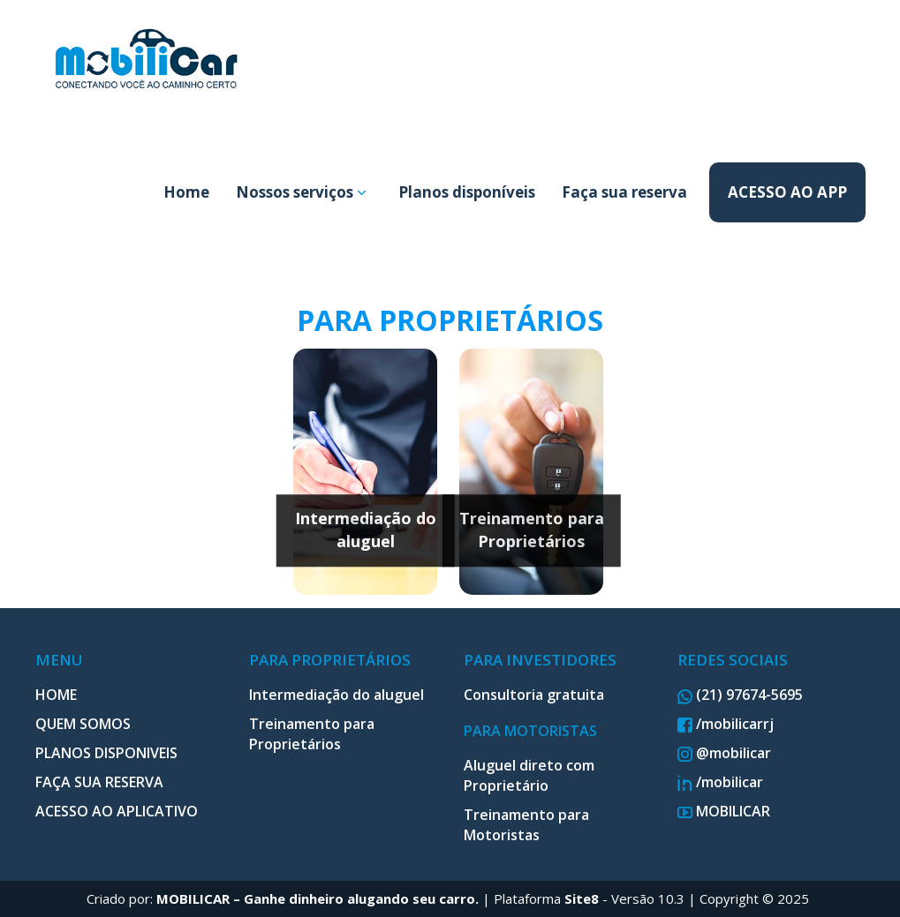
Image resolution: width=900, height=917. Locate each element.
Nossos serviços (301, 192)
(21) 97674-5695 (740, 694)
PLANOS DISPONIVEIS (106, 753)
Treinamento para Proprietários (531, 529)
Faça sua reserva (624, 192)
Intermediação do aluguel (365, 529)
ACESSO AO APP (787, 192)
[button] (362, 191)
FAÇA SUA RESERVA (99, 782)
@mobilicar (724, 753)
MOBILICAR (723, 811)
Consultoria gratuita (534, 694)
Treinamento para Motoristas (526, 825)
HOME (56, 694)
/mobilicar (720, 782)
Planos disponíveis (466, 192)
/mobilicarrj (725, 723)
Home (186, 192)
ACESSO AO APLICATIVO (116, 811)
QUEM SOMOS (83, 723)
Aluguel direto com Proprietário (529, 775)
